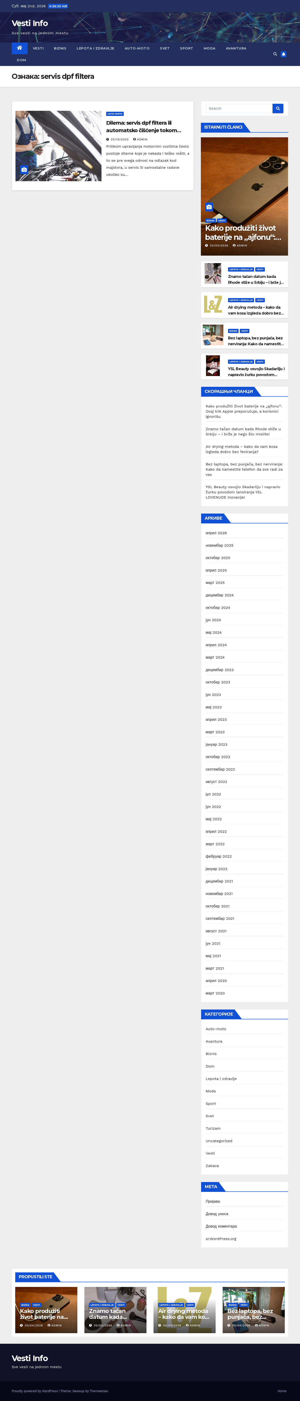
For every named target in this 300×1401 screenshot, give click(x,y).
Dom (21, 60)
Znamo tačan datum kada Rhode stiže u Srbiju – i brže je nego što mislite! (255, 282)
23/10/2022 (120, 139)
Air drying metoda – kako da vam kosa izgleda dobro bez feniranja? (254, 313)
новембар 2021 (219, 893)
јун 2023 (213, 694)
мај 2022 (214, 819)
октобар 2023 (218, 682)
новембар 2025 (219, 545)
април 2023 (216, 719)
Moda (210, 48)
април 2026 (216, 533)
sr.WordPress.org (221, 1238)
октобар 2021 (217, 906)
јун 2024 (213, 620)
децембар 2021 (219, 881)
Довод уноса (217, 1214)
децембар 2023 (220, 670)
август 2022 (216, 781)
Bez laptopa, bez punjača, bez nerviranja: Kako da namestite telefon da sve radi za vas (255, 344)
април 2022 (216, 831)
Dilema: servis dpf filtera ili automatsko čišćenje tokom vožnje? (141, 130)
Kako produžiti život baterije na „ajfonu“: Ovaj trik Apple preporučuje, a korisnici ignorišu (244, 411)
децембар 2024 (220, 595)
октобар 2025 (218, 558)
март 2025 (215, 582)
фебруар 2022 (219, 856)
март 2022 (215, 844)
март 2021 (215, 968)
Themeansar (99, 1391)
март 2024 (215, 657)
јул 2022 (213, 794)
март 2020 (215, 993)
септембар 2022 (220, 769)
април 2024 (216, 645)
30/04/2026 (219, 245)
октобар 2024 (218, 607)
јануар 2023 (217, 744)
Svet (165, 48)
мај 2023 (214, 707)
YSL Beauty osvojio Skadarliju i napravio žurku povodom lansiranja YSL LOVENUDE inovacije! (243, 492)
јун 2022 (213, 806)
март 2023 (215, 732)
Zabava (212, 1165)
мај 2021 (213, 956)
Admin (140, 139)
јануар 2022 (217, 869)
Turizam (213, 1128)
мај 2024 (214, 632)
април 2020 (216, 981)
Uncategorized (219, 1141)
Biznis (60, 48)
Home (282, 1391)
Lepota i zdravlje (95, 48)
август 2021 (216, 931)
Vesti (38, 48)
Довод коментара (221, 1226)
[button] (275, 54)
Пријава (213, 1201)
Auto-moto (137, 48)
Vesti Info (30, 23)
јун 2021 (213, 943)
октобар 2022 (218, 757)
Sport (186, 48)
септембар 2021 (220, 918)
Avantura (236, 48)
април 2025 (216, 570)
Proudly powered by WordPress (35, 1391)
